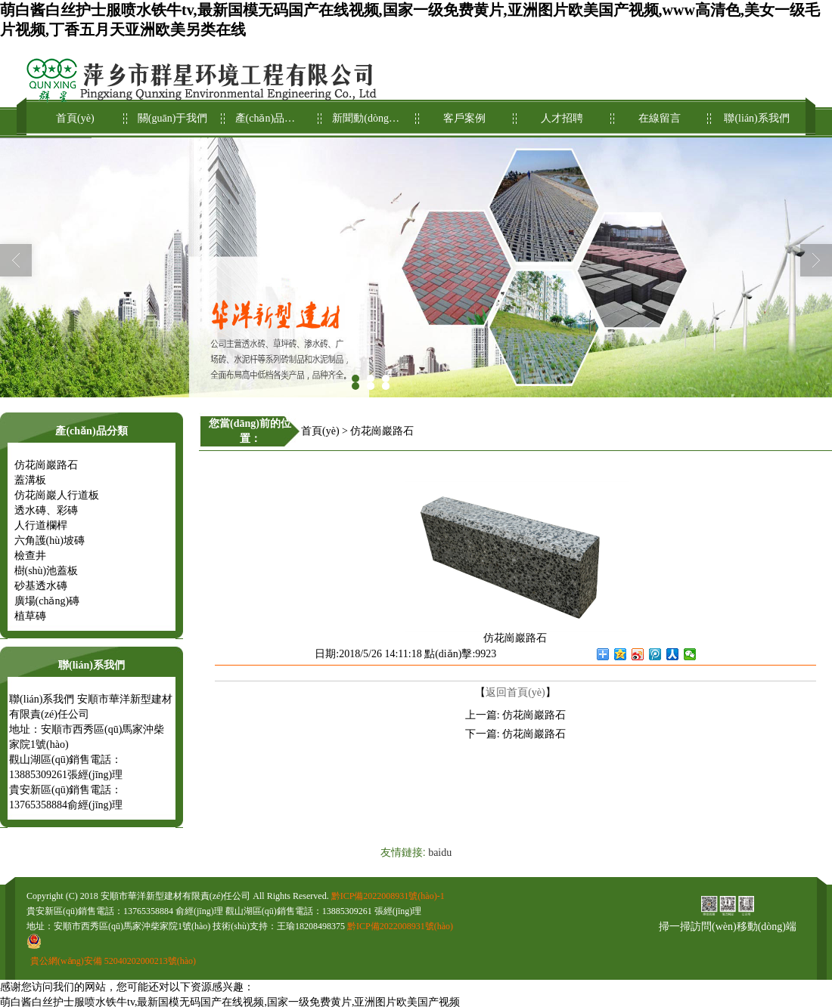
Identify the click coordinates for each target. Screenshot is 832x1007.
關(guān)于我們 (173, 112)
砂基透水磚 (40, 586)
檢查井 (30, 555)
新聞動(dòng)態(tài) (367, 112)
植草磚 (30, 616)
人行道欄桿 (40, 525)
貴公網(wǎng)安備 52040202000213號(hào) (113, 961)
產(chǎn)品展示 (270, 112)
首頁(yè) (75, 112)
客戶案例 (465, 112)
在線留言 (660, 112)
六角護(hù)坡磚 (49, 540)
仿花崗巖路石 (46, 465)
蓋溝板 (30, 480)
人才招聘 (562, 112)
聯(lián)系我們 (757, 112)
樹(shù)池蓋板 (46, 570)
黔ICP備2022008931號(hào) (400, 926)
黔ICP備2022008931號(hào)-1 (388, 896)
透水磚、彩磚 (46, 510)
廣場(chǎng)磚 (47, 601)
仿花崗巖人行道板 (56, 495)
